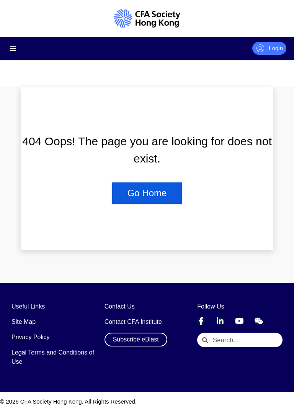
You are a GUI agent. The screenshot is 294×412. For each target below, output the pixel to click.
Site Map (23, 321)
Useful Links (28, 306)
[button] (136, 339)
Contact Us (120, 306)
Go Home (147, 193)
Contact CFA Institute (133, 321)
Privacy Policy (30, 337)
